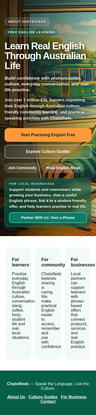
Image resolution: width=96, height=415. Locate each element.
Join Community (22, 168)
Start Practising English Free (48, 135)
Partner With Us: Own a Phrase (48, 218)
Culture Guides (43, 397)
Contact (48, 401)
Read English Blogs (63, 168)
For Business (74, 397)
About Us (16, 397)
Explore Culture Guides (48, 151)
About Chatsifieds (27, 22)
